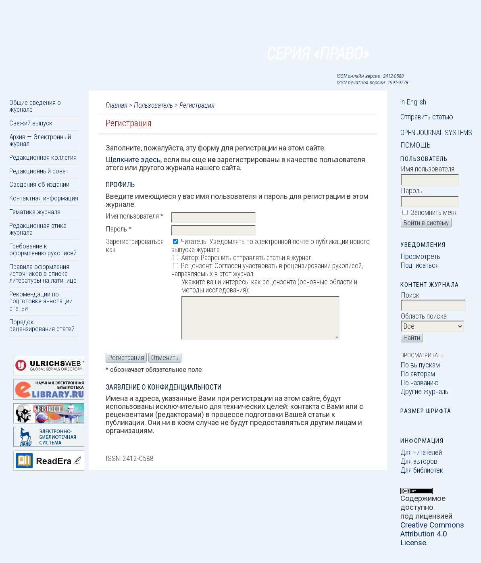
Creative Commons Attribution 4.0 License (432, 534)
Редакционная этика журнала (38, 228)
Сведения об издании (39, 184)
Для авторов (418, 461)
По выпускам (420, 365)
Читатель (193, 242)
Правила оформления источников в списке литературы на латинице (43, 274)
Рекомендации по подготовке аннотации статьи (41, 301)
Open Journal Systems (436, 133)
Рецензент (196, 266)
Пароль (412, 190)
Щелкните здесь (133, 160)
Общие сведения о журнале (35, 105)
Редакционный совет (39, 171)
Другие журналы (425, 391)
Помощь (415, 145)
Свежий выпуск (30, 123)
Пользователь (153, 105)
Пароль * (118, 229)
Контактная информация (43, 198)
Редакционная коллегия (43, 157)
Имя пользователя (427, 169)
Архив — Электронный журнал (40, 140)
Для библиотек (421, 470)
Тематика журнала (34, 212)
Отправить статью (426, 117)
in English (413, 102)
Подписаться (419, 265)
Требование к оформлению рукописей (43, 249)
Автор (189, 258)
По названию (419, 382)
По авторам (417, 373)
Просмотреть (420, 256)
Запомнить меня (434, 212)
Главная (116, 105)
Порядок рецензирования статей (42, 325)
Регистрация (196, 105)
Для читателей (421, 452)
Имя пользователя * (134, 216)
